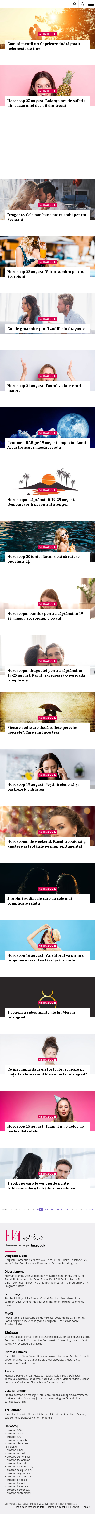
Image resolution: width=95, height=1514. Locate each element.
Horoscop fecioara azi (18, 1460)
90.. (81, 1209)
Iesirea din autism (64, 1414)
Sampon (10, 1301)
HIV (15, 1343)
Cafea (57, 1375)
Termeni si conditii (57, 1506)
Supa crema (33, 1379)
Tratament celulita (60, 1301)
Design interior (13, 1398)
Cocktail (20, 1379)
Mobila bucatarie (15, 1395)
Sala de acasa (27, 1363)
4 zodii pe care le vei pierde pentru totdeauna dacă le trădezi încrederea (41, 1186)
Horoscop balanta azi (17, 1486)
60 (38, 1209)
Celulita (27, 1301)
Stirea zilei (33, 1414)
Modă (9, 1313)
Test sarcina (34, 1340)
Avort (77, 1340)
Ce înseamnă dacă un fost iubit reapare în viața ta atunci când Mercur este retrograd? (47, 1072)
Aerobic (74, 1356)
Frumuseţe (13, 1294)
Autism (21, 1401)
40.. (29, 1209)
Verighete (50, 1321)
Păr (7, 1298)
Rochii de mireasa (42, 1317)
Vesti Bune (21, 1417)
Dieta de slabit (36, 1359)
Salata (49, 1375)
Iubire (65, 1260)
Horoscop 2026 (14, 1430)
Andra (73, 1279)
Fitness (16, 1356)
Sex (85, 1260)
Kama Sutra (11, 1263)
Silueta (68, 1359)
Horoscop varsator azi (18, 1476)
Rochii (13, 1298)
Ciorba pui (23, 1382)
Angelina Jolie (25, 1279)
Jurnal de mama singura (50, 1398)
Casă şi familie (15, 1391)
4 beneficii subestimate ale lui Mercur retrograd (41, 1015)
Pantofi (80, 1317)
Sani (62, 1298)
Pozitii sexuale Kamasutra (35, 1263)
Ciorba (28, 1375)
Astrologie (47, 34)
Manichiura (73, 1298)
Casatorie (76, 1260)
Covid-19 (33, 1417)
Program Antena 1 (16, 1286)
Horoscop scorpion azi (18, 1470)
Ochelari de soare (68, 1321)
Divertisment (14, 1272)
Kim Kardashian (53, 1275)
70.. (72, 1209)
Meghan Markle (14, 1275)
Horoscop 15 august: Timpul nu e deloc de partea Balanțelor (45, 1129)
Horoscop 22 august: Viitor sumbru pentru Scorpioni (45, 274)
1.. (12, 1209)
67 (62, 1209)
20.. (20, 1209)
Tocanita (10, 1379)
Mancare (10, 1375)
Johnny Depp (71, 1275)
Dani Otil (54, 1279)
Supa (65, 1375)
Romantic (22, 1260)
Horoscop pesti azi (16, 1479)
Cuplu (57, 1260)
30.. (25, 1209)
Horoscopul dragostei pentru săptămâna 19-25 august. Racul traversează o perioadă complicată (46, 675)
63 (48, 1209)
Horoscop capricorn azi (18, 1466)
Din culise (10, 1414)
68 (65, 1209)
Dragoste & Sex (16, 1256)
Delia (81, 1279)
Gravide (70, 1398)
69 (68, 1209)
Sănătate (11, 1333)
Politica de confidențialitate (30, 1506)
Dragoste (10, 1260)
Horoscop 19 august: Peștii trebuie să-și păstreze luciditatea (43, 787)
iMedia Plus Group (39, 1503)
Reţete (9, 1371)
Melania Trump (44, 1282)
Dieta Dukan (28, 1356)
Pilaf (77, 1379)
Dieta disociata (54, 1359)
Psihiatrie (36, 1343)
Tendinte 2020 (13, 1324)
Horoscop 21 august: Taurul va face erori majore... (44, 388)
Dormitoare (80, 1395)
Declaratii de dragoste (64, 1263)
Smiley (65, 1279)
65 (55, 1209)
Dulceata (74, 1375)
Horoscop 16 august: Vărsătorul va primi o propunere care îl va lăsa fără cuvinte (45, 958)
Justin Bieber (26, 1282)
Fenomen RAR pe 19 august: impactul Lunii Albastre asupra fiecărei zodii (46, 445)
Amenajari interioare (38, 1395)
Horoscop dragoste (16, 1440)
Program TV (61, 1282)
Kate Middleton (33, 1275)
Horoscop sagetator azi (18, 1473)
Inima (27, 1336)
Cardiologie (49, 1340)
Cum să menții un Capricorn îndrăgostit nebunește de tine (43, 46)
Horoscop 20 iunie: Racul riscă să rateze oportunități (43, 559)
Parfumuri (33, 1298)
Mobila (56, 1395)
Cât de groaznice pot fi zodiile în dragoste (46, 328)
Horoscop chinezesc (17, 1443)
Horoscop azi (12, 1436)
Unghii (22, 1298)
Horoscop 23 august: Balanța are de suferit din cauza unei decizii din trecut (46, 103)
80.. (76, 1209)
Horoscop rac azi (15, 1453)
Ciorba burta (38, 1382)
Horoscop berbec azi (17, 1489)
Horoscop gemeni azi (17, 1456)
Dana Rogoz (41, 1279)
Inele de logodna (34, 1321)
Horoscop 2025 (14, 1433)
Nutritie (21, 1359)
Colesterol (83, 1336)
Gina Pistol (11, 1282)
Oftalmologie (65, 1340)
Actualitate (13, 1410)
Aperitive (47, 1379)
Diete (8, 1356)
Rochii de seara (22, 1317)
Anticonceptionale (15, 1340)
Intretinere (62, 1356)
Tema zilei (47, 1414)
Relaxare (42, 1356)
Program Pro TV (78, 1282)
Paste (19, 1375)
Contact (86, 1506)
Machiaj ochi (40, 1301)
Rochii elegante (14, 1321)
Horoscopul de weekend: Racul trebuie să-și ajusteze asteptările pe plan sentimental (47, 844)
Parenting (29, 1398)
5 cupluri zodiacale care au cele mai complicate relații (39, 901)
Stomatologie (68, 1336)
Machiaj (54, 1298)
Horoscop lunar (14, 1450)
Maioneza (68, 1379)
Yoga (52, 1356)
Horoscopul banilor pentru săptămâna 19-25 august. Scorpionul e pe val (45, 616)
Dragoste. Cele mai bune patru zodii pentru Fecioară (46, 217)
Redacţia (74, 1506)
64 (52, 1209)
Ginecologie (52, 1336)
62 (45, 1209)
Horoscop (12, 1426)
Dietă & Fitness (16, 1352)
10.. (16, 1209)
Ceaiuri (19, 1336)
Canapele (66, 1395)
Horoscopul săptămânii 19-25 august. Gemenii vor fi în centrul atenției (41, 502)
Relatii (49, 1260)
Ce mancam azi (56, 1382)
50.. (33, 1209)
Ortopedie (24, 1343)
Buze (19, 1301)
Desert (57, 1379)
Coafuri (44, 1298)
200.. (91, 1209)
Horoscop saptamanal (18, 1493)
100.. (86, 1209)
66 (58, 1209)
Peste (36, 1375)
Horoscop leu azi (15, 1483)
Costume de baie (65, 1317)
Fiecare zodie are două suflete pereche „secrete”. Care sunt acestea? (42, 730)
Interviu (22, 1414)
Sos (42, 1375)
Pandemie (46, 1417)
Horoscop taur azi (15, 1463)
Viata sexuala (37, 1260)
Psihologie (38, 1336)
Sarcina (9, 1336)
